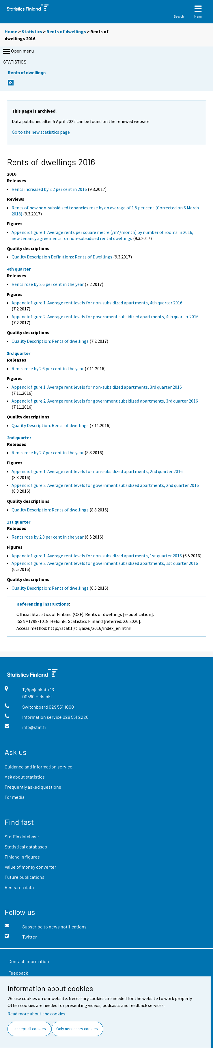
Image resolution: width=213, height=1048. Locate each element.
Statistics (32, 31)
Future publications (24, 877)
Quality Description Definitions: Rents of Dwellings (62, 257)
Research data (19, 887)
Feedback (18, 973)
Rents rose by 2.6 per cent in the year (48, 284)
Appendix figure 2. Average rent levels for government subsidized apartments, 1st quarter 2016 (105, 563)
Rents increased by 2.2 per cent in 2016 (49, 189)
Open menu (18, 51)
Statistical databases (26, 846)
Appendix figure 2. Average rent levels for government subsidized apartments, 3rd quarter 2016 (105, 401)
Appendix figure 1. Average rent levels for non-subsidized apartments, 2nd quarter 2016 (97, 471)
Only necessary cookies (77, 1028)
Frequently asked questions (33, 787)
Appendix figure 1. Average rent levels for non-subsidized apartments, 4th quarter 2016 (97, 303)
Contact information (28, 961)
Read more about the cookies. (37, 1014)
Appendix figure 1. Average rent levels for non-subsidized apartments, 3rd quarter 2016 (97, 387)
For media (15, 797)
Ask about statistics (25, 776)
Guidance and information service (38, 766)
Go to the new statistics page (41, 132)
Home (11, 31)
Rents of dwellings (66, 31)
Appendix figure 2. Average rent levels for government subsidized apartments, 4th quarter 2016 (105, 316)
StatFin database (22, 836)
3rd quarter (18, 353)
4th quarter (19, 269)
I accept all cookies (29, 1028)
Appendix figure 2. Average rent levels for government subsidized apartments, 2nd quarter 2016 (105, 485)
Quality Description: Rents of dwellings (50, 341)
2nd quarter (19, 437)
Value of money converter (30, 867)
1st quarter (18, 522)
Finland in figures (22, 856)
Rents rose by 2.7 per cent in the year (48, 452)
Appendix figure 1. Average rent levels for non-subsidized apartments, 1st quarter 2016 (97, 556)
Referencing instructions (42, 604)
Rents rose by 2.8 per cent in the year (48, 537)
